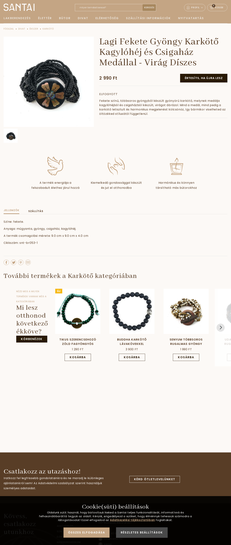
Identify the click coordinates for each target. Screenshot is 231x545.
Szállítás (35, 211)
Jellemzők (11, 210)
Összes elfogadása (86, 532)
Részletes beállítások (142, 532)
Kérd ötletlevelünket (154, 479)
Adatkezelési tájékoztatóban (132, 520)
